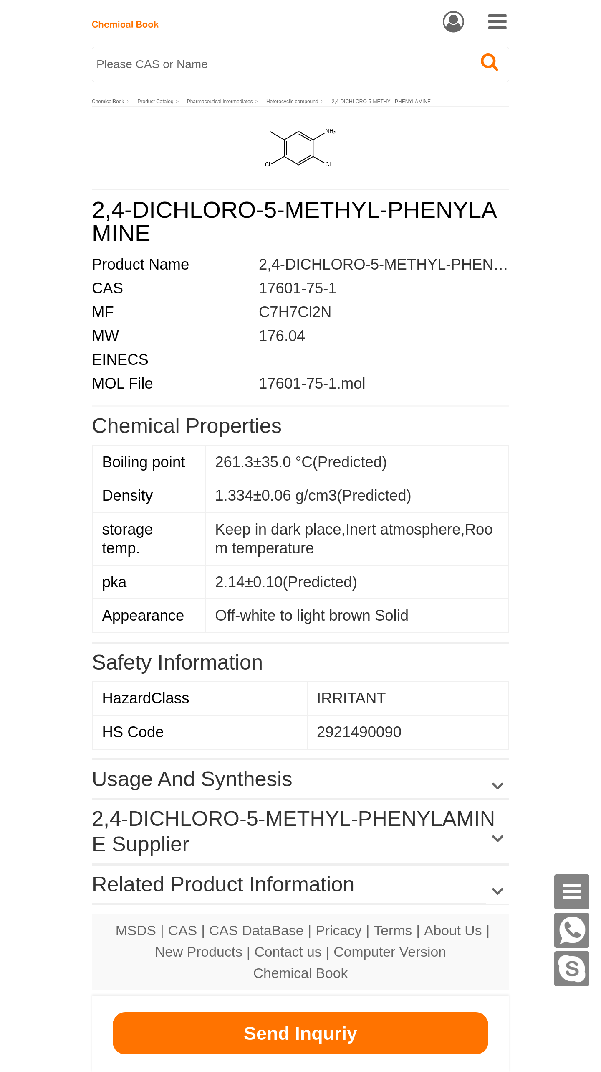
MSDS (136, 930)
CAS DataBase (256, 930)
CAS (182, 930)
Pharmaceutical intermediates (220, 101)
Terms (393, 930)
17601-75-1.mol (312, 383)
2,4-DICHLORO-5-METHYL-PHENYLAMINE (381, 101)
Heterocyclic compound (292, 101)
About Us (453, 930)
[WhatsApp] (571, 930)
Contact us (288, 952)
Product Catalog (156, 101)
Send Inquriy (300, 1033)
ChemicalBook (108, 101)
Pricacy (338, 930)
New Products (198, 952)
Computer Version (389, 952)
